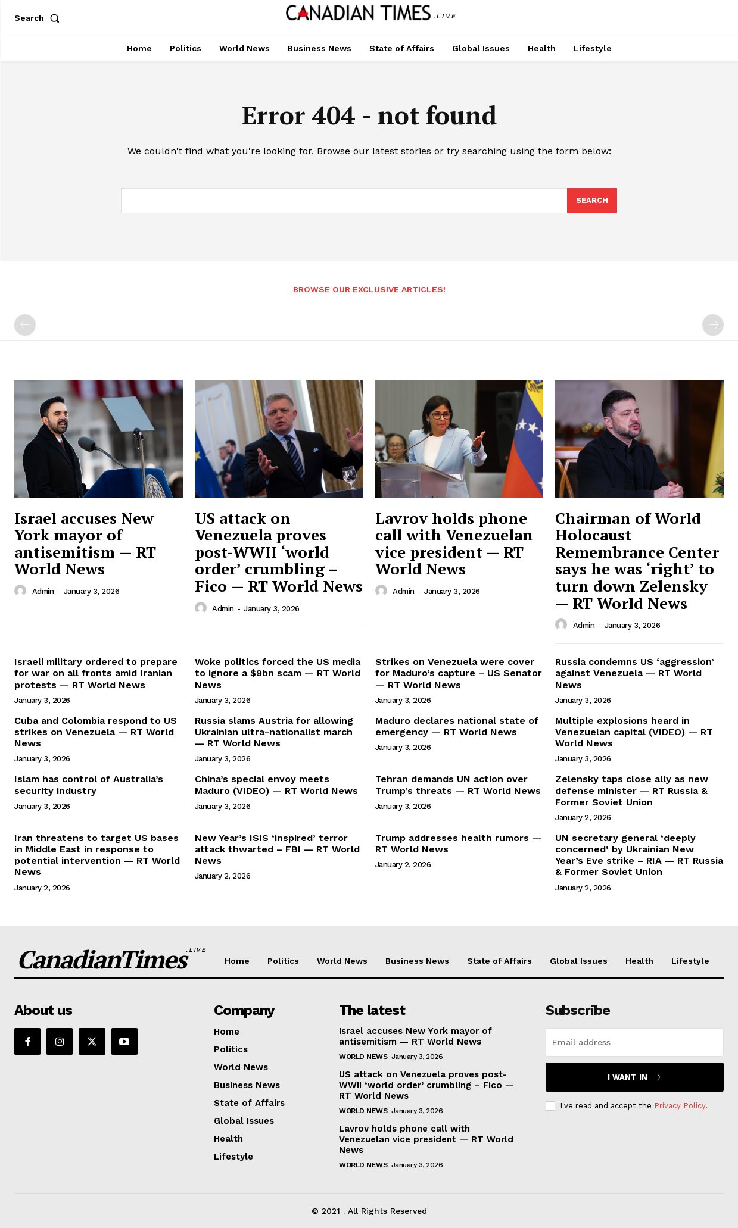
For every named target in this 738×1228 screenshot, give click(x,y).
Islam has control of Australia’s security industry (88, 784)
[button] (39, 17)
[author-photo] (22, 591)
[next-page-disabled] (713, 325)
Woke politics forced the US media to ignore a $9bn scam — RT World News (277, 673)
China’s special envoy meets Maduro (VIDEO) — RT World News (276, 784)
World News (363, 1056)
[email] (635, 1042)
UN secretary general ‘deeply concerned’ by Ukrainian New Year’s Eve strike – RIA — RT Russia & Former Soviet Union (639, 855)
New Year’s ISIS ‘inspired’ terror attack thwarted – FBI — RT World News (277, 849)
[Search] (592, 200)
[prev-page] (25, 325)
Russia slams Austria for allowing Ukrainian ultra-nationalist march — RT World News (274, 732)
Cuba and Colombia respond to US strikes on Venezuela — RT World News (95, 732)
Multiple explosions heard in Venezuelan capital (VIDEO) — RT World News (634, 732)
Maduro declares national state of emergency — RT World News (456, 726)
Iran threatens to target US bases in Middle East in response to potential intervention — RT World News (97, 855)
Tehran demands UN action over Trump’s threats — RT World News (458, 784)
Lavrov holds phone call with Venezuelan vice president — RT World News (454, 543)
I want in (635, 1077)
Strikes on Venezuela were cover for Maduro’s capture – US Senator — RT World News (458, 673)
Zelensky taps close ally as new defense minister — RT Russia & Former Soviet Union (631, 790)
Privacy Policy (679, 1105)
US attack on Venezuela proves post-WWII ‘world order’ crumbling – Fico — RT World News (279, 552)
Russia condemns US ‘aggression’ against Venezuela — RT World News (634, 673)
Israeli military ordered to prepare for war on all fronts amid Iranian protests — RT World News (96, 673)
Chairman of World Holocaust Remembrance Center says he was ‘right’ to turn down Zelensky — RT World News (637, 560)
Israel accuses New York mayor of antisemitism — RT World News (85, 543)
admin (43, 591)
